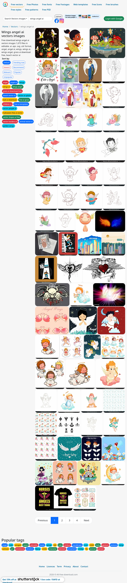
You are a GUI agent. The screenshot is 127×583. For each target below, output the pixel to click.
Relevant (7, 72)
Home (5, 26)
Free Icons (97, 4)
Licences (51, 566)
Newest (7, 67)
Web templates (80, 4)
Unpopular (8, 77)
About (76, 566)
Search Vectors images (15, 18)
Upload (58, 16)
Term (59, 566)
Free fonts (47, 4)
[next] (86, 520)
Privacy (67, 566)
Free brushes (112, 4)
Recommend (18, 67)
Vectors (14, 26)
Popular (17, 72)
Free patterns (31, 9)
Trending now (18, 62)
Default (7, 62)
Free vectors (17, 4)
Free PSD (46, 9)
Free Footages (62, 4)
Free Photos (32, 4)
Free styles (16, 9)
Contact (84, 566)
